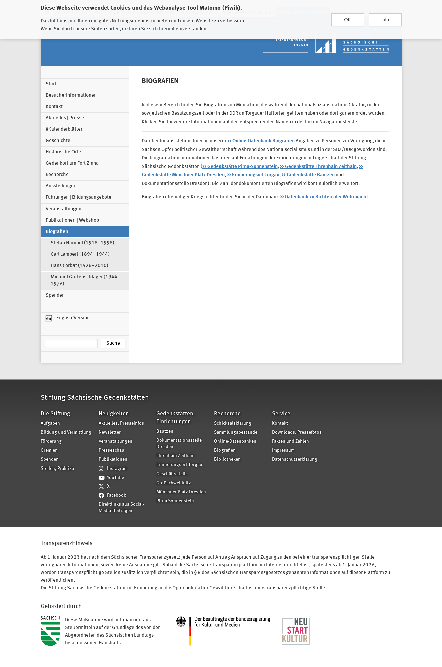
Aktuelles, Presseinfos (121, 423)
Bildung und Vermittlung (66, 432)
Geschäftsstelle (172, 474)
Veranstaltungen (63, 209)
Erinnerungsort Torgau (179, 465)
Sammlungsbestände (235, 432)
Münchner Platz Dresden (181, 492)
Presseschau (111, 450)
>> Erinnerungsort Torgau (253, 175)
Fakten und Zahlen (290, 441)
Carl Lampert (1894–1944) (80, 254)
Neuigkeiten (114, 414)
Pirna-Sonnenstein (175, 501)
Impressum (283, 450)
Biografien (57, 231)
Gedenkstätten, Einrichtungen (175, 418)
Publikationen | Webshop (72, 220)
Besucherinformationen (71, 95)
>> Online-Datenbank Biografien (261, 141)
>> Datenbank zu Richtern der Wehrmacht (324, 197)
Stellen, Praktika (57, 468)
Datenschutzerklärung (294, 459)
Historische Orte (63, 152)
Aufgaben (50, 423)
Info (385, 16)
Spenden (55, 295)
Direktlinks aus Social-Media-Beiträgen (121, 507)
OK (347, 16)
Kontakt (54, 106)
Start (51, 84)
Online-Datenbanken (235, 441)
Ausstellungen (61, 186)
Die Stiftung (55, 414)
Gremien (49, 450)
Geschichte (58, 140)
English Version (68, 318)
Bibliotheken (227, 459)
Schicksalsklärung (232, 423)
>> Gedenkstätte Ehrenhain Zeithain (318, 166)
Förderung (51, 441)
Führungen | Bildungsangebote (78, 197)
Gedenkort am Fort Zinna (72, 163)
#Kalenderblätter (64, 129)
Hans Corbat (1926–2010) (79, 265)
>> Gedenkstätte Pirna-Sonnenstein (240, 166)
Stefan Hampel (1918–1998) (82, 243)
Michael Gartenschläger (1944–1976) (85, 281)
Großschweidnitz (173, 483)
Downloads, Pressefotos (297, 432)
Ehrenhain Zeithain (175, 456)
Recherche (57, 174)
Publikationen (113, 459)
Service (281, 414)
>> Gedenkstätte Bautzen (308, 175)
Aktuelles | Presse (65, 118)
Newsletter (110, 432)
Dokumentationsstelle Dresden (179, 443)
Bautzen (164, 431)
